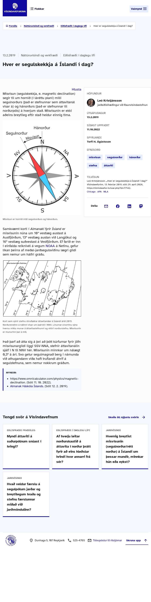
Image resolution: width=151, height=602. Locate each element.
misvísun (94, 157)
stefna (93, 165)
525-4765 (79, 540)
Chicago (91, 191)
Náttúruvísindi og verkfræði (39, 25)
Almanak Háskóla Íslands (26, 386)
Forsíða (13, 25)
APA (99, 191)
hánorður (134, 157)
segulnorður (114, 157)
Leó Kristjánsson (109, 100)
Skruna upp (137, 540)
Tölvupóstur (107, 540)
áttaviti (108, 165)
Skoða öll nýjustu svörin (127, 417)
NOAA (50, 246)
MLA (105, 191)
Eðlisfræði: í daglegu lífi (74, 25)
